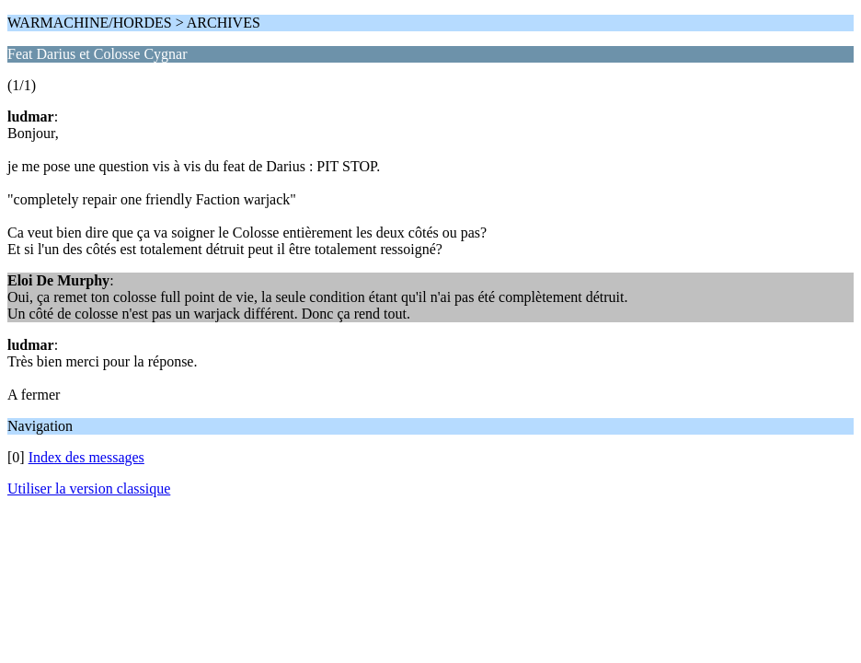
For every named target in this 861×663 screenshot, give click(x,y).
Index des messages (86, 457)
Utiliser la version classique (88, 488)
